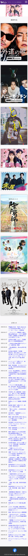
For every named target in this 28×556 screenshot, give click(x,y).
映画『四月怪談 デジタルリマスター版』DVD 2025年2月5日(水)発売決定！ (17, 367)
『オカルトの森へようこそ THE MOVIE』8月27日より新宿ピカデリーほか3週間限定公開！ (17, 439)
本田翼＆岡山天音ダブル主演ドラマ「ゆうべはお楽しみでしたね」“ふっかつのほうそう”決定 (17, 527)
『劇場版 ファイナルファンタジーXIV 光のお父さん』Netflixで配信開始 (17, 521)
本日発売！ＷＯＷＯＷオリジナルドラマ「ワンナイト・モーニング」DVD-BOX (17, 424)
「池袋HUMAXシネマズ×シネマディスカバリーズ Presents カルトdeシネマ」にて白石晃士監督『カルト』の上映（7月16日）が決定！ (17, 477)
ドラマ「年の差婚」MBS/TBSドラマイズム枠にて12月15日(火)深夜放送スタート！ (17, 508)
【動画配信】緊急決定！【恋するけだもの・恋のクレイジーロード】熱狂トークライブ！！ (17, 493)
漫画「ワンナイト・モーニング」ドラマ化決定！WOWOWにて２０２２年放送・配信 (17, 453)
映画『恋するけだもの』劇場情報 (17, 512)
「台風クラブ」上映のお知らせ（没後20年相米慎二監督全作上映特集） (18, 499)
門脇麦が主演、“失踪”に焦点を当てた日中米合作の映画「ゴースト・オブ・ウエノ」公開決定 (17, 328)
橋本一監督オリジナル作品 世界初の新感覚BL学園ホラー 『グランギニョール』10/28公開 (17, 433)
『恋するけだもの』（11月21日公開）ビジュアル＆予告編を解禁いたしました (17, 516)
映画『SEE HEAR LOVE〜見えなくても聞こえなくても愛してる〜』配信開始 (17, 418)
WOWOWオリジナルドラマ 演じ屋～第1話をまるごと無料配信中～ (17, 466)
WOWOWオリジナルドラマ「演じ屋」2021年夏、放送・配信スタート (17, 488)
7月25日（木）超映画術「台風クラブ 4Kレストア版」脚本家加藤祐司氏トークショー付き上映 (17, 393)
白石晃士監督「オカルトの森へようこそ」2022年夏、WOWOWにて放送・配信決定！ (17, 444)
